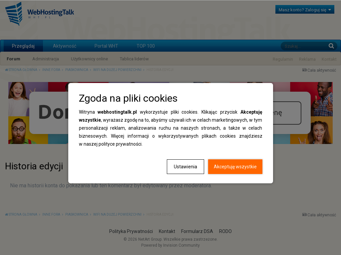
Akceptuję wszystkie (235, 166)
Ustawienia (185, 166)
